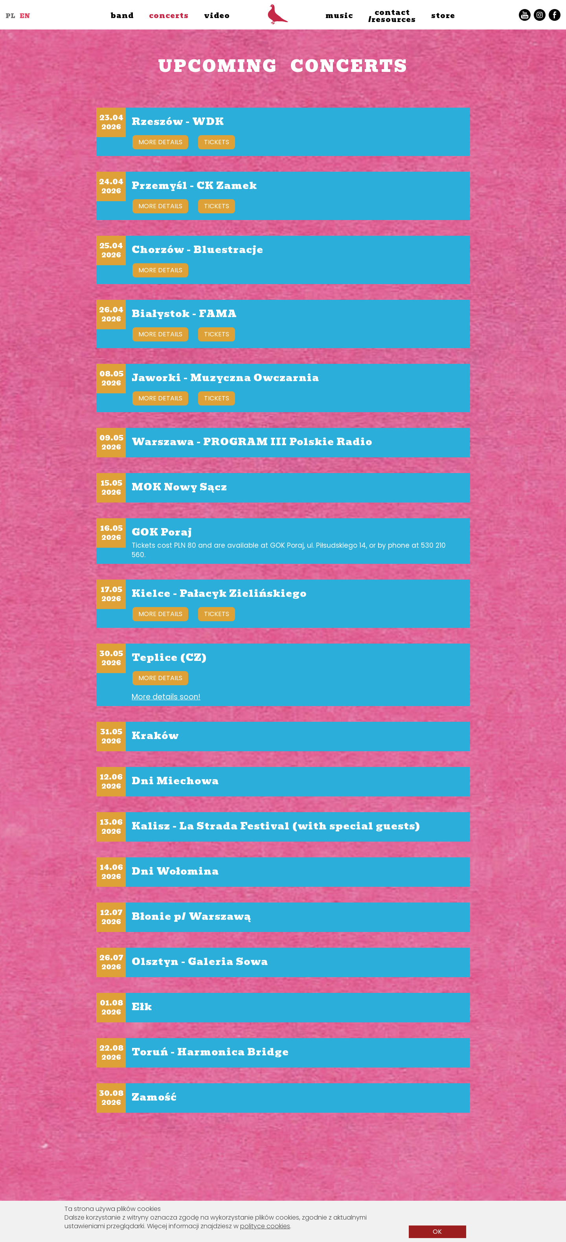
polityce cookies (265, 1226)
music (339, 15)
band (122, 15)
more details (160, 142)
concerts (169, 15)
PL (10, 16)
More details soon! (166, 697)
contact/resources (392, 16)
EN (25, 16)
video (217, 15)
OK (437, 1231)
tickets (216, 142)
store (443, 15)
